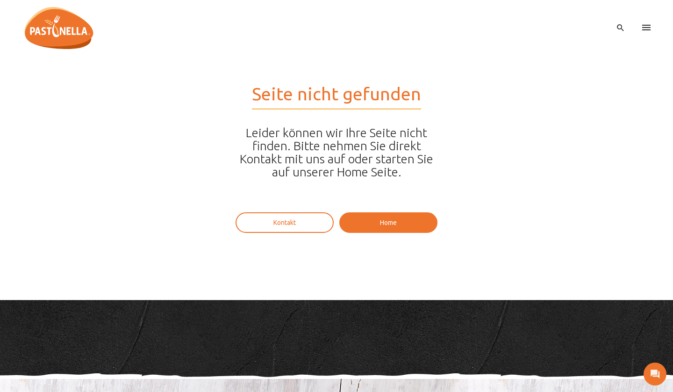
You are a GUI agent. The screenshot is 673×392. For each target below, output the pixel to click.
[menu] (646, 28)
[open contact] (655, 374)
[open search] (620, 28)
